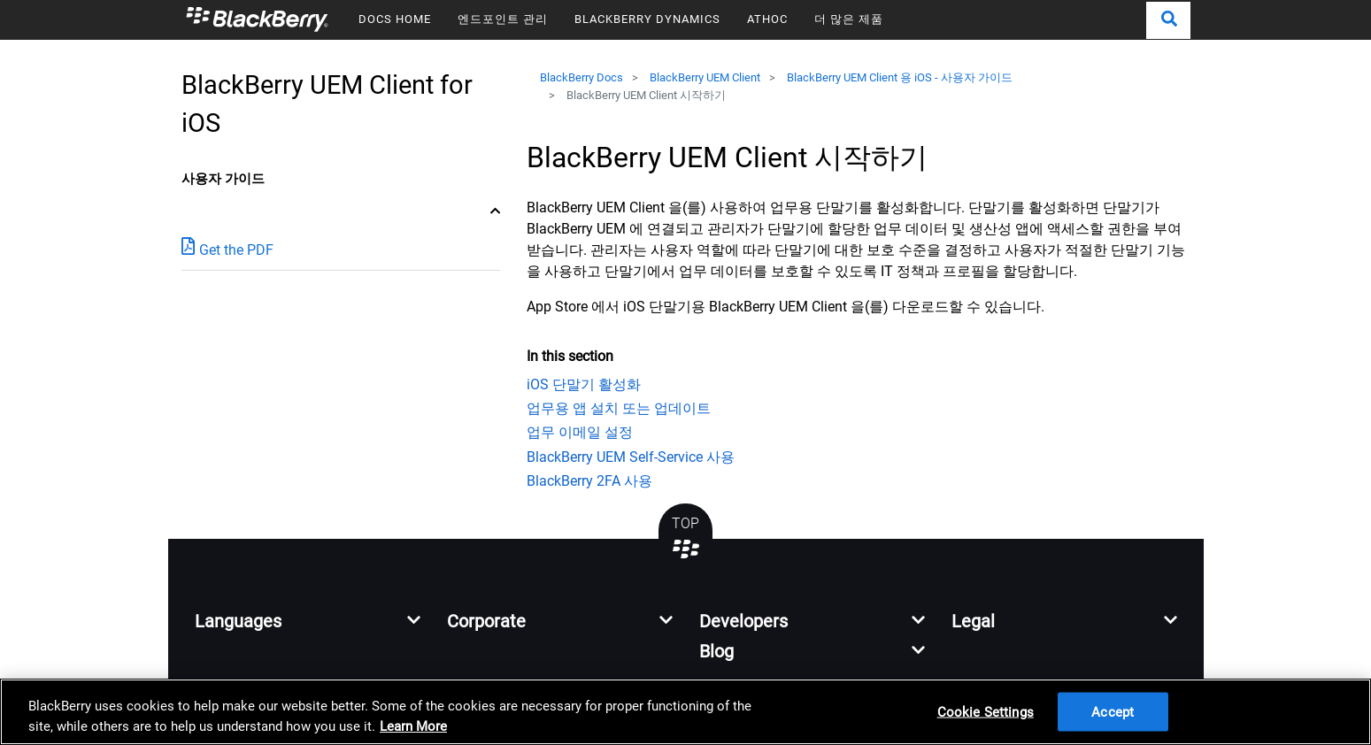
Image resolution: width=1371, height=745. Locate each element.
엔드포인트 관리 (503, 19)
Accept (1112, 711)
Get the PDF (227, 249)
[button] (1168, 20)
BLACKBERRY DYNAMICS (647, 19)
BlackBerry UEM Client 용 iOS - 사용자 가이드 (900, 77)
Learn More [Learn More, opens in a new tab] (413, 726)
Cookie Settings (985, 711)
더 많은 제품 (848, 19)
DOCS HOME (394, 19)
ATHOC (767, 19)
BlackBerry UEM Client (705, 77)
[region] (685, 712)
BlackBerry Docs (581, 77)
